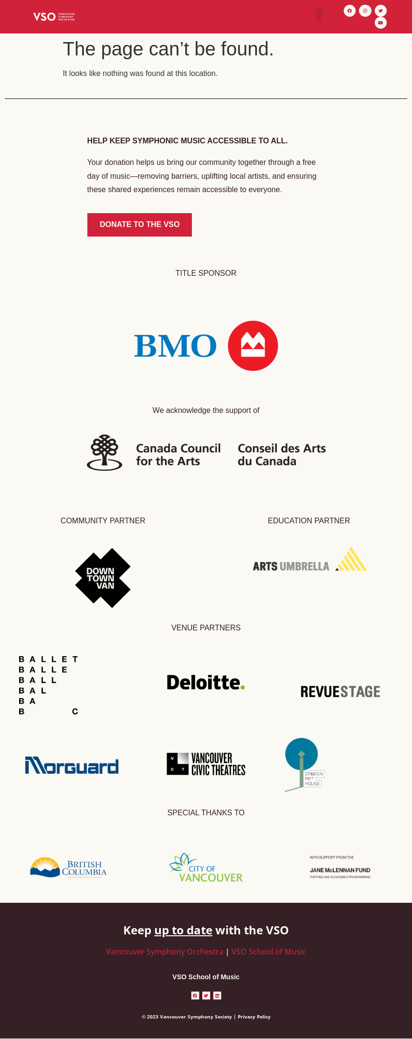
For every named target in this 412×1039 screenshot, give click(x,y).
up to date (183, 930)
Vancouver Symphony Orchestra (164, 951)
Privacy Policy (254, 1016)
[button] (318, 14)
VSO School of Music (269, 951)
